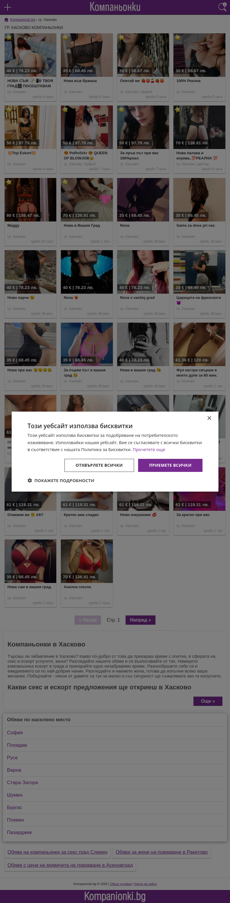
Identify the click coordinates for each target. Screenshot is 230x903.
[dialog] (115, 451)
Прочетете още (149, 449)
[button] (61, 480)
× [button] (209, 418)
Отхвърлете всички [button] (99, 465)
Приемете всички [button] (170, 465)
